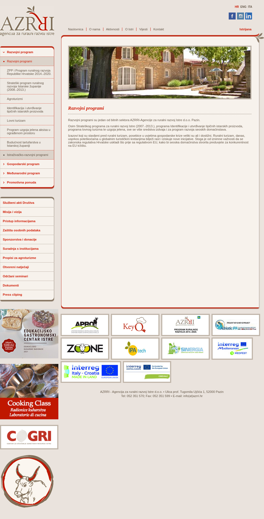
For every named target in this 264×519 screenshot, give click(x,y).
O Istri (129, 29)
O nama (94, 29)
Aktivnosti (112, 29)
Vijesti (143, 29)
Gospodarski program (23, 164)
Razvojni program (20, 52)
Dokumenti (11, 285)
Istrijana (245, 29)
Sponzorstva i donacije (20, 239)
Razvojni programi (19, 61)
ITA (250, 6)
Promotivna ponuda (21, 182)
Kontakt (158, 29)
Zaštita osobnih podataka (21, 230)
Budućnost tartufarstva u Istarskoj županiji (24, 144)
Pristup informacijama (19, 221)
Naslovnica (75, 29)
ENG (243, 6)
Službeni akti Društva (18, 202)
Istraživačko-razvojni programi (27, 154)
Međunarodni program (23, 173)
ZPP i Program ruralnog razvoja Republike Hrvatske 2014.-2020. (29, 72)
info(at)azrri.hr (193, 396)
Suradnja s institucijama (21, 248)
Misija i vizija (12, 212)
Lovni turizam (16, 120)
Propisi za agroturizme (19, 258)
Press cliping (12, 294)
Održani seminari (15, 276)
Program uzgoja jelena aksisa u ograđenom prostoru (28, 131)
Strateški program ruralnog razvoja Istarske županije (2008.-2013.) (25, 86)
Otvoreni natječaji (16, 267)
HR (237, 6)
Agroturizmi (15, 99)
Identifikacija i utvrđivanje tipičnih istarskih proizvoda (25, 109)
